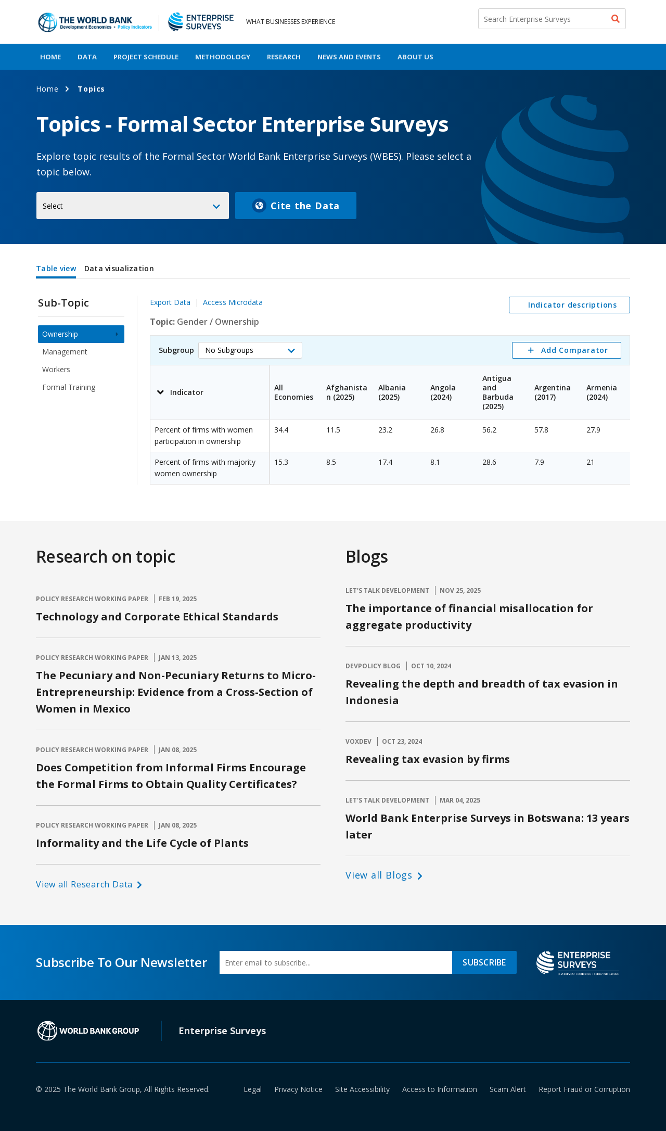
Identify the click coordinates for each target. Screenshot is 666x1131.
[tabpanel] (333, 383)
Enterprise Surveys (222, 1030)
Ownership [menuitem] (60, 334)
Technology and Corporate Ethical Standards (157, 616)
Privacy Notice (298, 1089)
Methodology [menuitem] (222, 56)
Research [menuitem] (284, 56)
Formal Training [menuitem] (68, 387)
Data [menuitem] (87, 56)
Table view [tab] (56, 268)
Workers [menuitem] (56, 369)
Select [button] (53, 206)
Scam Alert (508, 1089)
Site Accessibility (362, 1089)
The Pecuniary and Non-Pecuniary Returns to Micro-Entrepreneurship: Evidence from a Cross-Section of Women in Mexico (176, 692)
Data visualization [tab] (119, 268)
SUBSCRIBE (484, 962)
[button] (250, 350)
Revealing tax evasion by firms (427, 759)
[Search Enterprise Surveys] (552, 18)
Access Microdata (233, 302)
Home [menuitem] (50, 56)
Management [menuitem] (64, 352)
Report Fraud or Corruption (584, 1089)
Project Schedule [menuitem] (145, 56)
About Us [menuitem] (415, 56)
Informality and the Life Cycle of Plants (142, 843)
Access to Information (439, 1089)
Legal (253, 1089)
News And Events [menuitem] (349, 56)
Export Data (170, 302)
